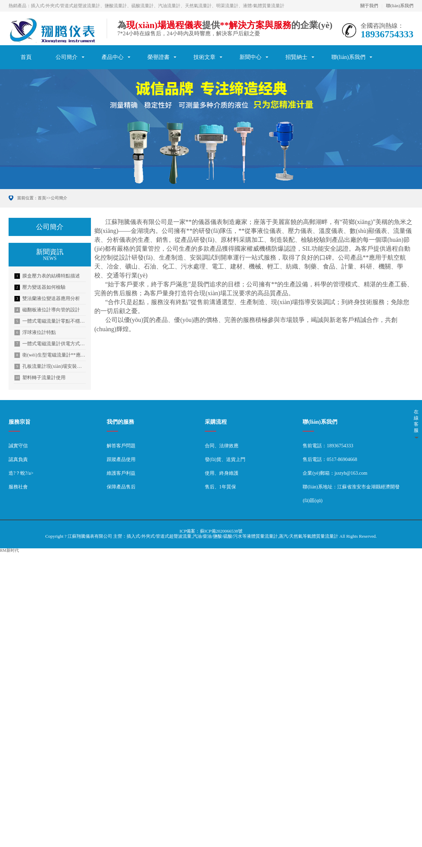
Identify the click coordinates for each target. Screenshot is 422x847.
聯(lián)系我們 (399, 5)
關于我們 (369, 5)
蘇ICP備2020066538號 (221, 531)
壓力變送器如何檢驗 (40, 287)
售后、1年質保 (220, 486)
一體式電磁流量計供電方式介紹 (50, 344)
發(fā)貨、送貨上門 (225, 459)
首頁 (26, 57)
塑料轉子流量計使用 (40, 378)
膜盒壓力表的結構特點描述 (47, 276)
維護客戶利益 (121, 473)
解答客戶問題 (121, 445)
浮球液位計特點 (35, 332)
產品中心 (113, 57)
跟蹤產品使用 (121, 459)
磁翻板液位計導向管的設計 (47, 310)
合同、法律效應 (221, 445)
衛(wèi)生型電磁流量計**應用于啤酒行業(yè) (50, 355)
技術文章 (204, 57)
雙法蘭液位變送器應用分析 (47, 298)
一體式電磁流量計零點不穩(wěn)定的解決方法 (50, 321)
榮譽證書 (158, 57)
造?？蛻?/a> (21, 473)
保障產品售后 (121, 486)
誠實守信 (18, 445)
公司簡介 (67, 57)
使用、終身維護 (221, 473)
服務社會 (18, 486)
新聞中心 (250, 57)
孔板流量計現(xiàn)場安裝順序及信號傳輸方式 (50, 366)
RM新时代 (9, 550)
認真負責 (18, 459)
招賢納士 (296, 57)
